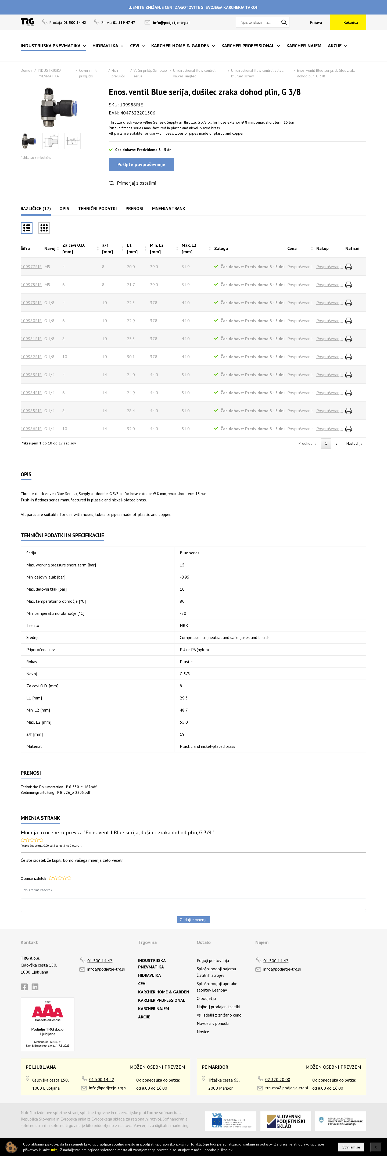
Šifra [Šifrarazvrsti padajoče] (25, 248)
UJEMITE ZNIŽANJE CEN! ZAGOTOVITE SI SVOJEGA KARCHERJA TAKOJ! (193, 7)
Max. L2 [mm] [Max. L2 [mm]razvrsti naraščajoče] (189, 248)
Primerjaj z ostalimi (136, 183)
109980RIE (31, 320)
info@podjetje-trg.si (171, 22)
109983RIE (31, 374)
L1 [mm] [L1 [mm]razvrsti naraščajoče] (132, 248)
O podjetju (206, 998)
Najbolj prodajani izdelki (218, 1006)
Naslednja (354, 443)
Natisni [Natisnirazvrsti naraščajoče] (352, 248)
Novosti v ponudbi (213, 1023)
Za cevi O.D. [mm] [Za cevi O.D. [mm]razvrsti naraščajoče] (73, 248)
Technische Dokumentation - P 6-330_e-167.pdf (58, 786)
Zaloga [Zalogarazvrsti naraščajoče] (221, 248)
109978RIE (31, 284)
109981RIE (31, 338)
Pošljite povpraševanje (141, 164)
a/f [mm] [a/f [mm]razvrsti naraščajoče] (107, 248)
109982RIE (31, 356)
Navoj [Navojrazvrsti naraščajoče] (49, 248)
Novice (203, 1031)
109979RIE (31, 302)
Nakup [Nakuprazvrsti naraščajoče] (322, 248)
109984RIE (31, 392)
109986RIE (31, 428)
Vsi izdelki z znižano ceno (219, 1015)
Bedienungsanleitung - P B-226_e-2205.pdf (55, 792)
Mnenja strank (168, 208)
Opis (64, 208)
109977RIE (31, 266)
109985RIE (31, 410)
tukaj (54, 1149)
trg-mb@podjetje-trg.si (286, 1087)
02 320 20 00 (277, 1079)
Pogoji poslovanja (213, 960)
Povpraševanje (329, 266)
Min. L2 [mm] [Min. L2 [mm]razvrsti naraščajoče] (157, 248)
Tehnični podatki (97, 208)
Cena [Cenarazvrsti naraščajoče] (292, 248)
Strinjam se (351, 1147)
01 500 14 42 (99, 960)
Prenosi (135, 208)
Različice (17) (36, 208)
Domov (26, 70)
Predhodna (307, 443)
